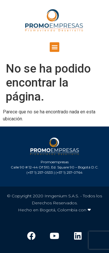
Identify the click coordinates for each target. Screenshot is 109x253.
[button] (54, 47)
